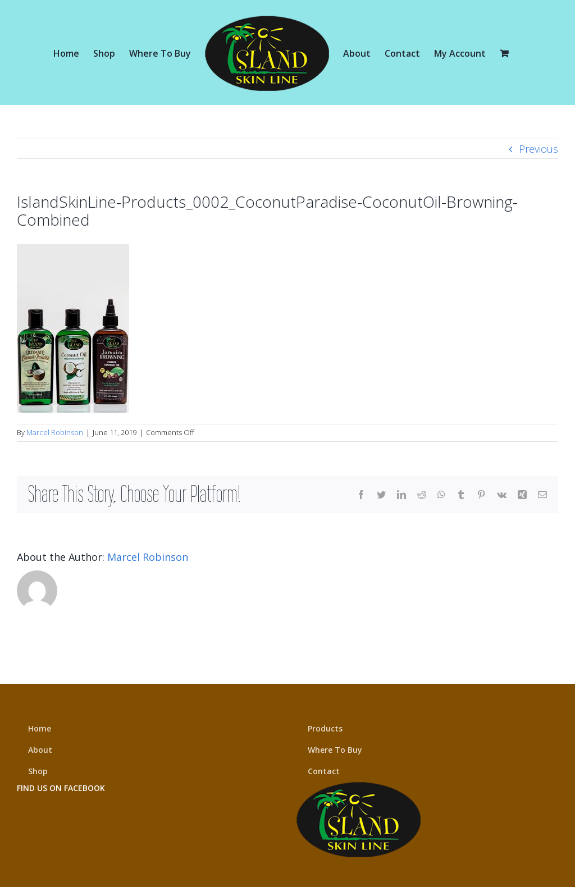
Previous (538, 149)
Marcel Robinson (54, 432)
